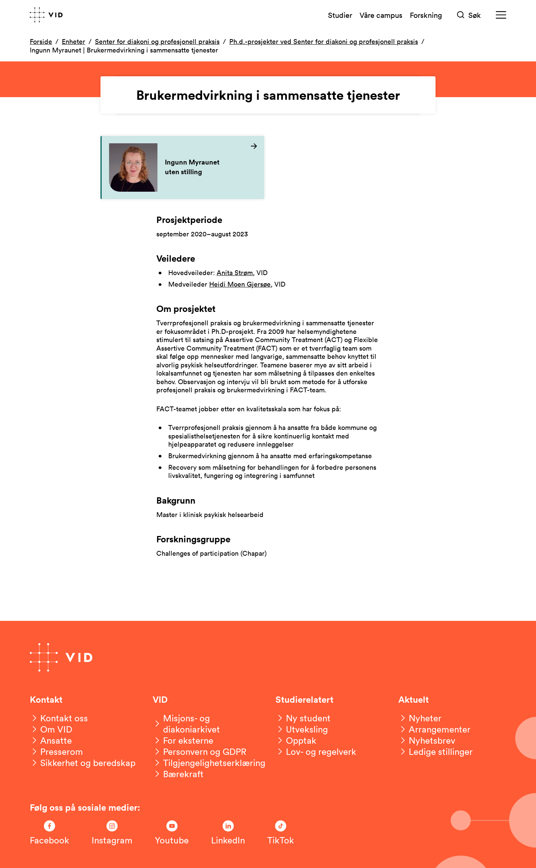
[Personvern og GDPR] (199, 751)
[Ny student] (303, 718)
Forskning (426, 15)
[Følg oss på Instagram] (112, 833)
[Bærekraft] (178, 773)
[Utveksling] (301, 729)
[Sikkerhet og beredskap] (82, 762)
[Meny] (501, 15)
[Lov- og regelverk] (315, 751)
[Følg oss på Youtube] (172, 833)
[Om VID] (51, 729)
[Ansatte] (51, 740)
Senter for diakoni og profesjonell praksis (157, 41)
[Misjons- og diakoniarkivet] (207, 723)
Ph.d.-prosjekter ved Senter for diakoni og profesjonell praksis (323, 41)
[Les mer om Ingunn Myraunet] (183, 167)
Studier (340, 15)
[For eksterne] (183, 740)
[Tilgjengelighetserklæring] (209, 762)
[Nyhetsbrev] (426, 740)
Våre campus (381, 15)
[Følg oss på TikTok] (280, 833)
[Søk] (469, 15)
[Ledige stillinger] (435, 751)
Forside (41, 41)
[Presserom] (56, 751)
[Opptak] (295, 740)
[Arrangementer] (434, 729)
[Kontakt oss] (59, 718)
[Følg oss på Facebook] (49, 833)
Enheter (73, 41)
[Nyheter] (419, 718)
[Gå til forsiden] (46, 14)
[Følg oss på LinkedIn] (228, 833)
